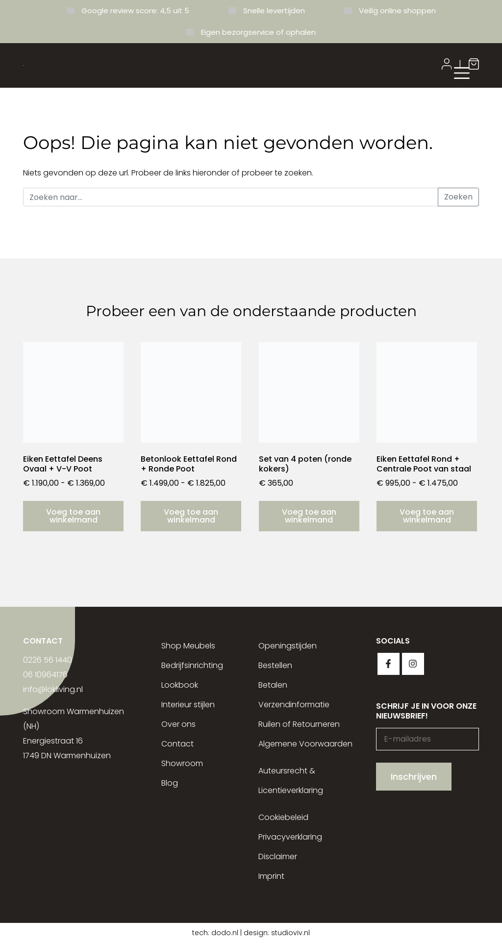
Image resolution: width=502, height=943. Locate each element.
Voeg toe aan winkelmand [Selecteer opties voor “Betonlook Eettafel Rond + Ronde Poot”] (191, 515)
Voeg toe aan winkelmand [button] (309, 515)
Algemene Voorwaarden (305, 743)
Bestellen (275, 665)
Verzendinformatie (293, 704)
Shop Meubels (188, 645)
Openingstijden (287, 645)
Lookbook (179, 685)
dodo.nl (224, 933)
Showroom (182, 763)
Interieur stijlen (188, 704)
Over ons (178, 724)
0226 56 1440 (47, 660)
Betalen (272, 685)
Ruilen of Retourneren (299, 724)
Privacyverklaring (290, 837)
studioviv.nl (290, 933)
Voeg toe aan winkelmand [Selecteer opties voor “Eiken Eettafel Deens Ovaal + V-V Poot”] (73, 515)
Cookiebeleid (283, 817)
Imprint (271, 876)
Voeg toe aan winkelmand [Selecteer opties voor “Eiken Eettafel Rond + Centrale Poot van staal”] (427, 515)
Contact (177, 743)
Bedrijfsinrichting (192, 665)
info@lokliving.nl (53, 689)
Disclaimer (277, 856)
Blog (169, 783)
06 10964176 (45, 674)
